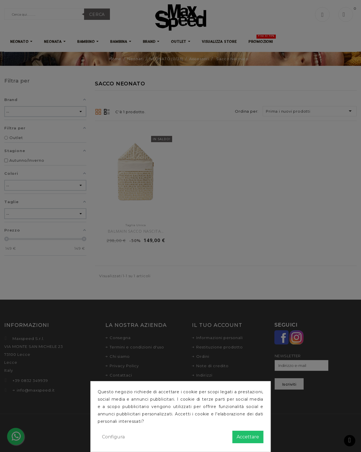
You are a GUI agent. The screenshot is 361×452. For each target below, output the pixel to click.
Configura (113, 437)
